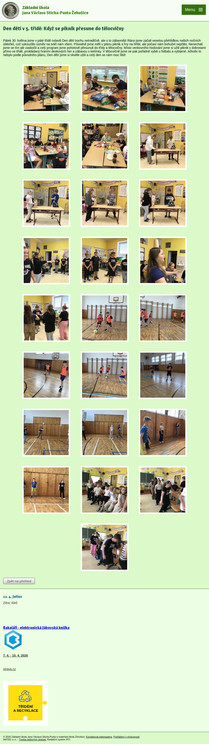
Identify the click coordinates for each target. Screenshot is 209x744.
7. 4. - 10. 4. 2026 (15, 655)
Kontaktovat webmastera (99, 736)
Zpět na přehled (19, 581)
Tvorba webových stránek (32, 739)
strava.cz (9, 669)
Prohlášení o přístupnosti (126, 736)
